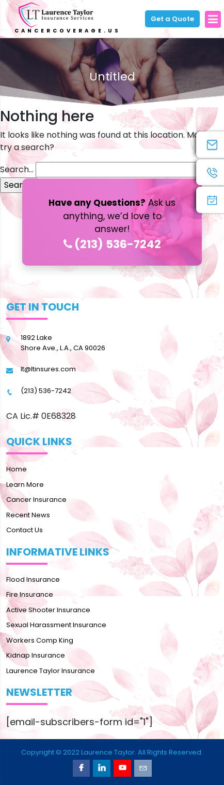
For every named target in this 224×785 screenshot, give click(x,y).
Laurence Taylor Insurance (50, 671)
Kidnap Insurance (35, 655)
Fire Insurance (29, 594)
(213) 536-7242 (112, 244)
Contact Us (24, 530)
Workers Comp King (39, 640)
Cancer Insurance (36, 499)
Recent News (28, 515)
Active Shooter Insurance (48, 610)
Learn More (25, 484)
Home (16, 469)
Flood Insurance (33, 579)
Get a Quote (172, 19)
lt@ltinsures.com (48, 369)
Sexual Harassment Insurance (56, 625)
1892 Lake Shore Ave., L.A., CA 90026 (63, 343)
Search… (17, 169)
